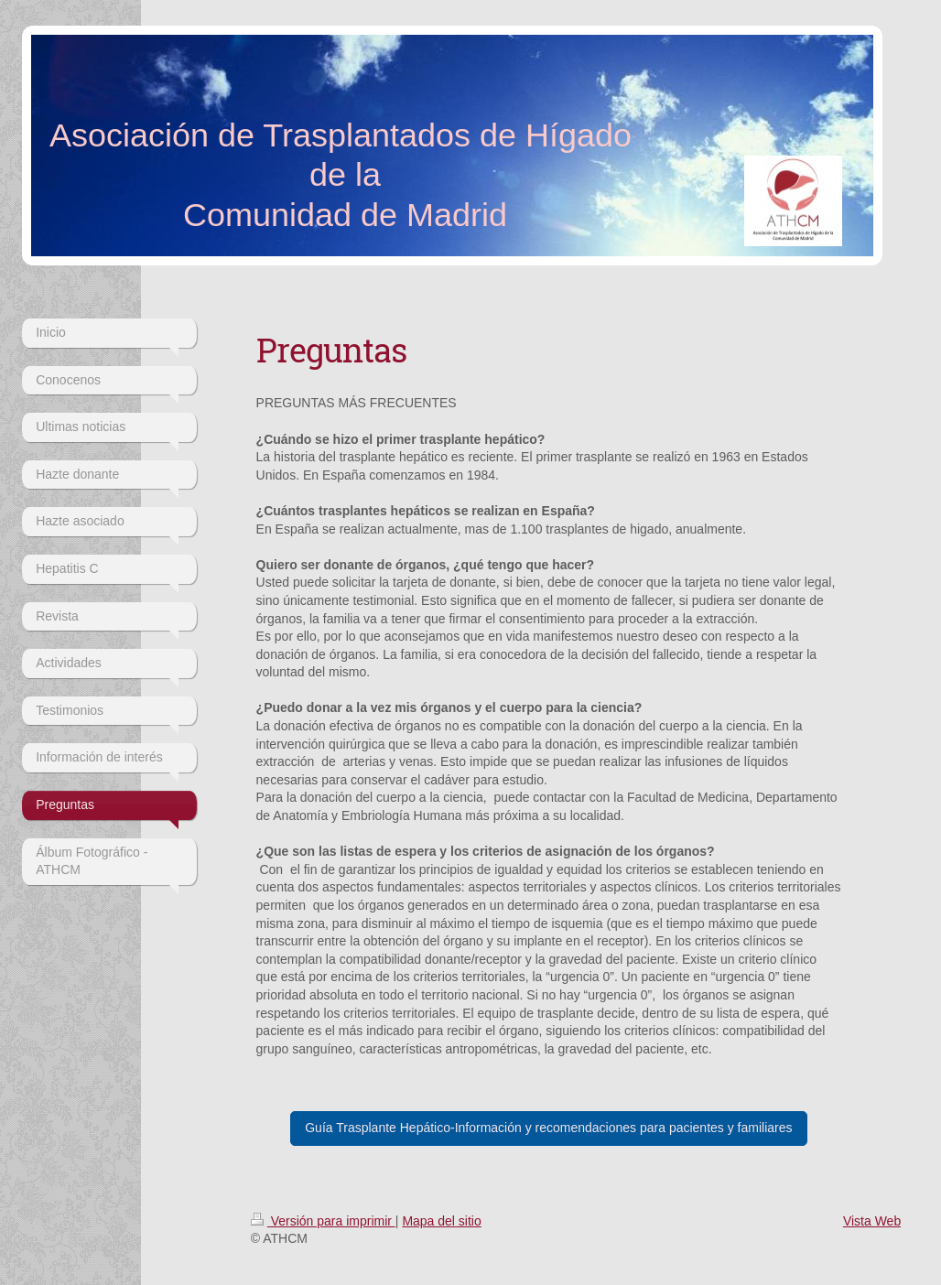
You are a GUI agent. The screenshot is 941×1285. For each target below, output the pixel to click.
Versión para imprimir (323, 1221)
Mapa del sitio (441, 1221)
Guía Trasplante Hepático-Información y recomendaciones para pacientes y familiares (548, 1127)
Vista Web (872, 1221)
